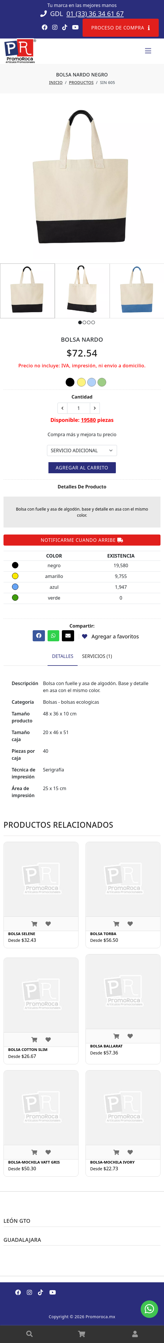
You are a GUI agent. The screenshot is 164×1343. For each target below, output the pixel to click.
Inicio (56, 82)
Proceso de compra (120, 28)
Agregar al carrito (82, 467)
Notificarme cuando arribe (82, 540)
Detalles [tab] (62, 656)
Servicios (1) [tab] (97, 656)
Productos (81, 82)
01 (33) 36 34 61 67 (95, 13)
